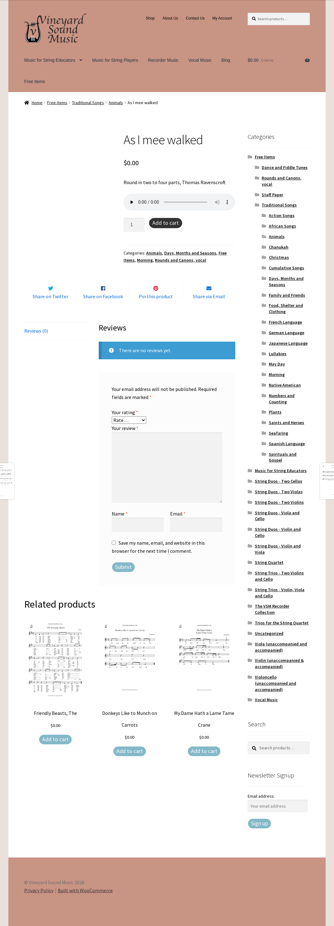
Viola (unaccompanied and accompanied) (281, 647)
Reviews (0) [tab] (36, 344)
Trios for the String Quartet (282, 623)
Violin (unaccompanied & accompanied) (279, 663)
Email (178, 527)
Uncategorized (269, 633)
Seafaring (278, 433)
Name (120, 527)
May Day (277, 364)
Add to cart (165, 222)
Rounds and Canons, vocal (180, 260)
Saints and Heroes (286, 422)
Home (37, 102)
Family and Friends (287, 295)
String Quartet (269, 562)
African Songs (282, 226)
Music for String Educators (49, 60)
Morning (145, 260)
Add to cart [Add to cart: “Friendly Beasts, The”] (55, 752)
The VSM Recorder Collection (272, 609)
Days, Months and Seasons (190, 253)
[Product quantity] (134, 225)
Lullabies (278, 354)
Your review (125, 441)
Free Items (34, 81)
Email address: (261, 796)
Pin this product (156, 309)
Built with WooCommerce (85, 890)
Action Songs (282, 215)
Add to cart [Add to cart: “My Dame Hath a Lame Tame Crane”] (204, 764)
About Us (170, 18)
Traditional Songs (88, 102)
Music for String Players (115, 60)
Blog (225, 60)
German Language (286, 332)
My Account (222, 18)
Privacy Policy (38, 890)
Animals (116, 102)
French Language (285, 322)
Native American (285, 385)
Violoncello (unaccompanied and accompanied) (275, 683)
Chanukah (278, 247)
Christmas (279, 257)
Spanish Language (287, 443)
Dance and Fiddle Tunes (285, 167)
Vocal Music (200, 60)
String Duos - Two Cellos (278, 481)
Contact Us (195, 18)
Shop (150, 18)
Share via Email (209, 309)
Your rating (125, 425)
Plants (275, 412)
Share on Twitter (50, 309)
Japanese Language (288, 343)
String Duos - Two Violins (279, 502)
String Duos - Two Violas (279, 491)
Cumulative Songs (286, 268)
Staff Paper (272, 194)
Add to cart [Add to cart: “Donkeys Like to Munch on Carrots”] (129, 764)
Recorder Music (163, 60)
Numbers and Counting (282, 399)
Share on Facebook (103, 309)
